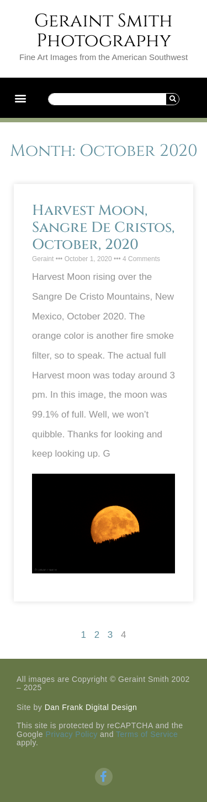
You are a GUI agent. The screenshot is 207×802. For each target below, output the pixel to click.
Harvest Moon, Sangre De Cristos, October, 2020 (103, 227)
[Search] (172, 99)
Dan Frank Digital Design (91, 707)
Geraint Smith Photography (103, 31)
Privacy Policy (72, 734)
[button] (20, 98)
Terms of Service (147, 734)
